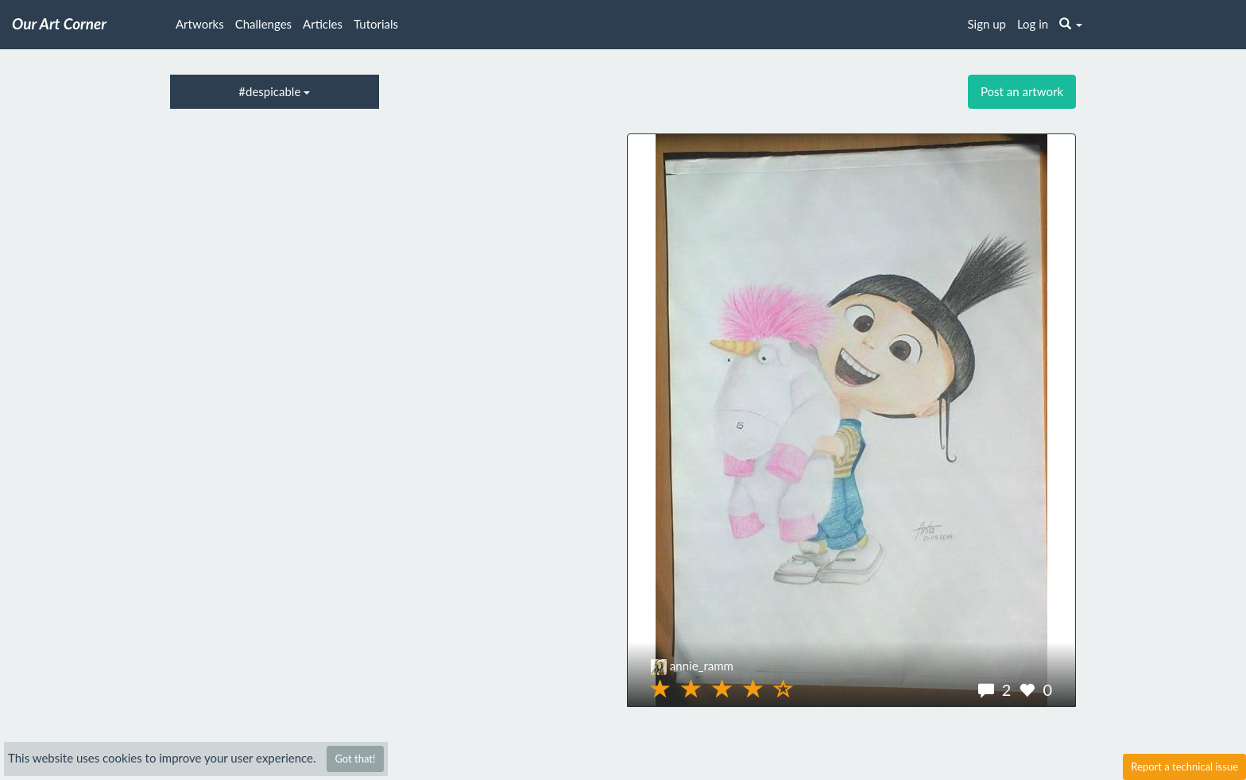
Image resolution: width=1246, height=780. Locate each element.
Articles (322, 24)
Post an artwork (1022, 91)
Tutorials (376, 24)
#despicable (274, 91)
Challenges (263, 24)
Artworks (200, 24)
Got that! (355, 758)
